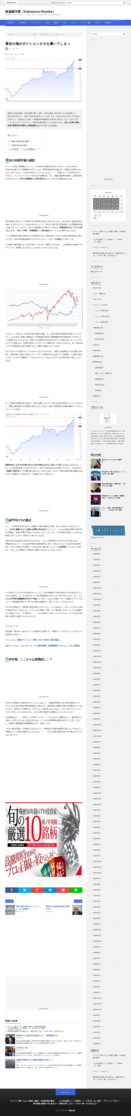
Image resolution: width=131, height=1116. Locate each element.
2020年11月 (97, 935)
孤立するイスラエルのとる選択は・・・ (69, 3)
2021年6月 (96, 895)
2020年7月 (96, 958)
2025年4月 (96, 633)
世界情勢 (22, 23)
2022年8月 (96, 816)
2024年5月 (96, 696)
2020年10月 (97, 941)
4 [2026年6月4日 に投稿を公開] (108, 200)
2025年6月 (96, 622)
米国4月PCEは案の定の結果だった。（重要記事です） (37, 1035)
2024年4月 (96, 702)
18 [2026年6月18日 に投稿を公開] (108, 208)
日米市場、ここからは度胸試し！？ (23, 149)
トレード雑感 (20, 54)
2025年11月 (97, 594)
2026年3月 (96, 571)
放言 (47, 23)
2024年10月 (97, 668)
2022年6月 (96, 827)
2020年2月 (96, 987)
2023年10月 (97, 736)
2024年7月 (96, 685)
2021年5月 (96, 901)
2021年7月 (96, 890)
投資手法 (98, 385)
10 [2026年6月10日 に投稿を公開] (104, 204)
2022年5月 (96, 833)
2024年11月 (97, 662)
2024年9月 (96, 673)
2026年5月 (96, 559)
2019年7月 (96, 1026)
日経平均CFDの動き (17, 145)
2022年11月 (97, 799)
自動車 (56, 23)
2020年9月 (96, 947)
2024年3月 (96, 708)
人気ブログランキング (97, 537)
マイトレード (35, 23)
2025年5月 (96, 628)
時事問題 (108, 23)
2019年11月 (97, 1004)
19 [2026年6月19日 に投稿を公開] (112, 208)
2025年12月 (97, 588)
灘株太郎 (72, 1110)
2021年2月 (96, 918)
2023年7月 (96, 753)
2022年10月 (97, 804)
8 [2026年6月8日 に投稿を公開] (95, 204)
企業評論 (98, 367)
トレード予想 (99, 311)
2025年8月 (96, 611)
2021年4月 (96, 907)
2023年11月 (97, 730)
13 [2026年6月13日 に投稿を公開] (117, 204)
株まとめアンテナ (96, 271)
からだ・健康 (86, 23)
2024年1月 (96, 719)
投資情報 (98, 379)
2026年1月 (96, 582)
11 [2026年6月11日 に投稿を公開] (108, 204)
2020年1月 (96, 992)
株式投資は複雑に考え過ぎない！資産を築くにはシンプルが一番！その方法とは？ (35, 1031)
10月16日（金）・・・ (25, 1048)
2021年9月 (96, 878)
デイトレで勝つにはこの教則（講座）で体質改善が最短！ (27, 1026)
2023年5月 (96, 764)
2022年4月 (96, 839)
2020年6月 (96, 964)
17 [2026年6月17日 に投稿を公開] (104, 208)
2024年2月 (96, 713)
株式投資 (11, 23)
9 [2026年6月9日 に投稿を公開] (99, 204)
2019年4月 (96, 1044)
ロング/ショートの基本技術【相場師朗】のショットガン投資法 (50, 645)
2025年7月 (96, 616)
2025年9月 (96, 605)
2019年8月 (96, 1021)
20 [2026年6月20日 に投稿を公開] (117, 208)
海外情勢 (98, 339)
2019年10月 (97, 1009)
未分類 (97, 390)
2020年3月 (96, 981)
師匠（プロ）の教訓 (102, 373)
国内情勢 (98, 333)
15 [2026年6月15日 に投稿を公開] (95, 208)
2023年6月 (96, 759)
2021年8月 (96, 884)
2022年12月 (97, 793)
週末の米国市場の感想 (18, 141)
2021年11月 (97, 867)
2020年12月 (97, 930)
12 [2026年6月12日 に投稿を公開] (112, 204)
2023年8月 (96, 747)
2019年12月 (97, 998)
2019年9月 (96, 1015)
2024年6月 (96, 690)
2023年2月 (96, 782)
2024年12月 (97, 656)
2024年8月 (96, 679)
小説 (64, 23)
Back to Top (65, 1092)
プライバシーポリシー (15, 1030)
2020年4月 (96, 975)
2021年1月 (96, 924)
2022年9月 (96, 810)
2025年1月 (96, 651)
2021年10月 (97, 873)
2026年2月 (96, 576)
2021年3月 (96, 913)
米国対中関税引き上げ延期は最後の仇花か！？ (34, 1060)
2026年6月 (96, 554)
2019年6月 (96, 1032)
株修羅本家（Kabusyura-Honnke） (30, 11)
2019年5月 (96, 1038)
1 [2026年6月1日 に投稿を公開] (95, 200)
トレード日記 (99, 316)
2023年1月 (96, 787)
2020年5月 (96, 970)
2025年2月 (96, 645)
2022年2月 (96, 850)
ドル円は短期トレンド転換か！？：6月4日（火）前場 (25, 1028)
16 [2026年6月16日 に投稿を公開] (99, 208)
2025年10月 (97, 599)
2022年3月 (96, 844)
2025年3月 (96, 639)
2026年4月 (96, 565)
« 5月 (94, 218)
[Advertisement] (43, 197)
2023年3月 (96, 776)
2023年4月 (96, 770)
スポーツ (74, 23)
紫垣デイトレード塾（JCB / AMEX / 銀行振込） (39, 640)
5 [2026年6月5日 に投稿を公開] (112, 200)
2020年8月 (96, 952)
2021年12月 (97, 861)
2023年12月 (97, 725)
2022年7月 (96, 821)
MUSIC (97, 23)
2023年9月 (96, 742)
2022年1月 (96, 856)
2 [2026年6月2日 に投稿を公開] (99, 200)
